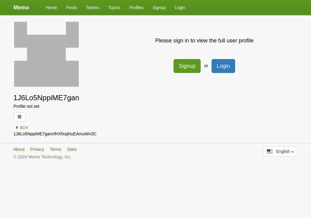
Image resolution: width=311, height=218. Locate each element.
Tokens (92, 7)
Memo (21, 8)
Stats (72, 149)
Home (51, 7)
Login (180, 7)
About (19, 149)
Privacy (37, 149)
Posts (71, 7)
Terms (55, 149)
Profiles (136, 7)
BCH (21, 128)
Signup (159, 7)
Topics (114, 7)
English (280, 151)
